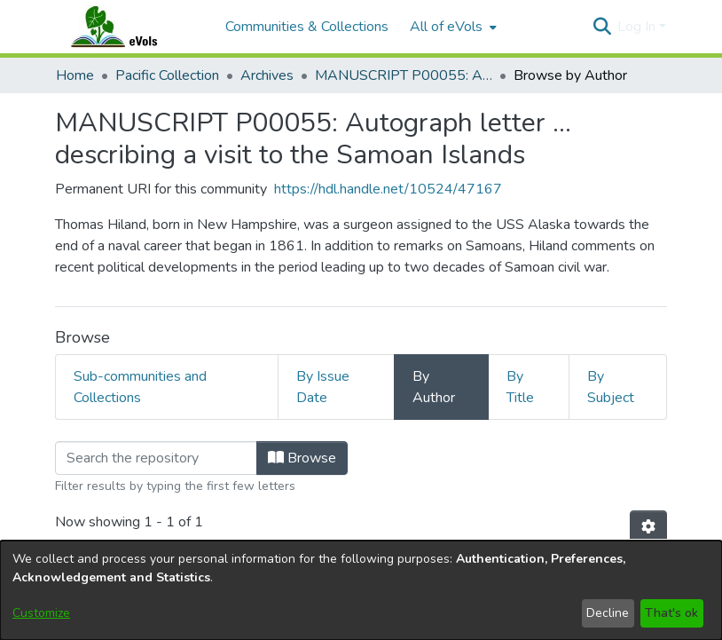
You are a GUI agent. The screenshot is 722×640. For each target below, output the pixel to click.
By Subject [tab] (610, 387)
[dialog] (361, 590)
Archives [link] (267, 75)
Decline (607, 612)
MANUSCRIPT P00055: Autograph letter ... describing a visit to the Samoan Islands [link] (403, 75)
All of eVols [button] (446, 26)
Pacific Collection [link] (167, 75)
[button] (602, 26)
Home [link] (75, 75)
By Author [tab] (433, 387)
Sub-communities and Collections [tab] (140, 387)
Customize (41, 612)
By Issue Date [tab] (322, 387)
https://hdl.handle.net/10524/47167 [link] (388, 189)
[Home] (131, 26)
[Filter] (156, 458)
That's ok (671, 612)
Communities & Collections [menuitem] (306, 26)
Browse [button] (302, 458)
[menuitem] (451, 26)
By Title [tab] (520, 387)
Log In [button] (638, 26)
